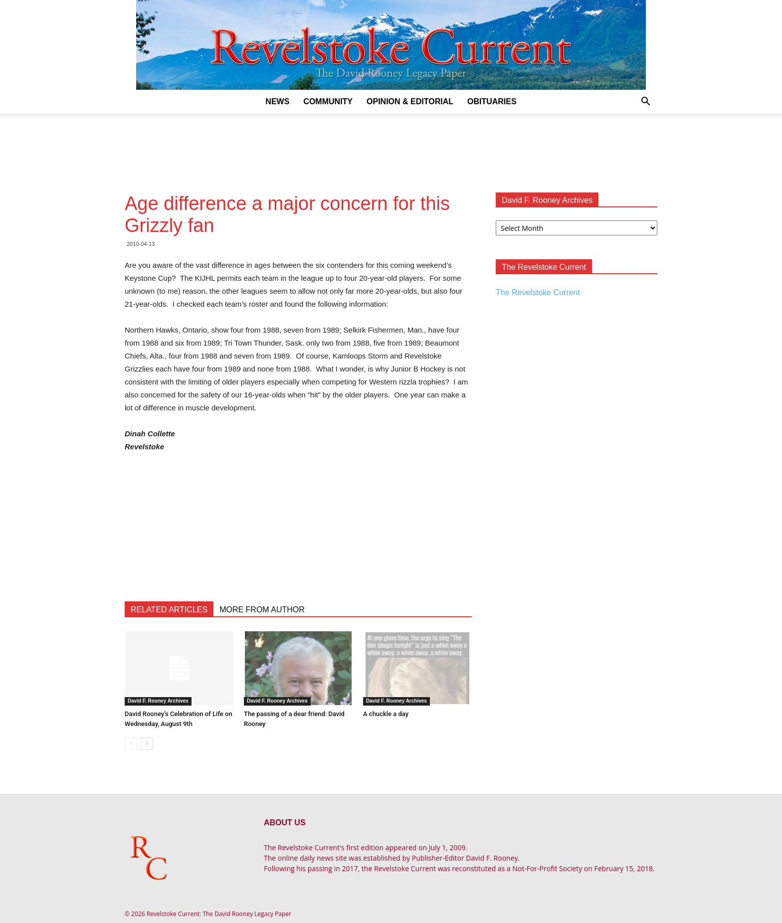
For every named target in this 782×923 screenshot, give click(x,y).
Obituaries (492, 101)
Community (328, 101)
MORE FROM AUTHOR (262, 609)
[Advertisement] (391, 148)
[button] (645, 102)
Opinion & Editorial (410, 101)
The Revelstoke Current (538, 292)
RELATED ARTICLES (169, 609)
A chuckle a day (385, 714)
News (277, 101)
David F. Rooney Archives (158, 701)
